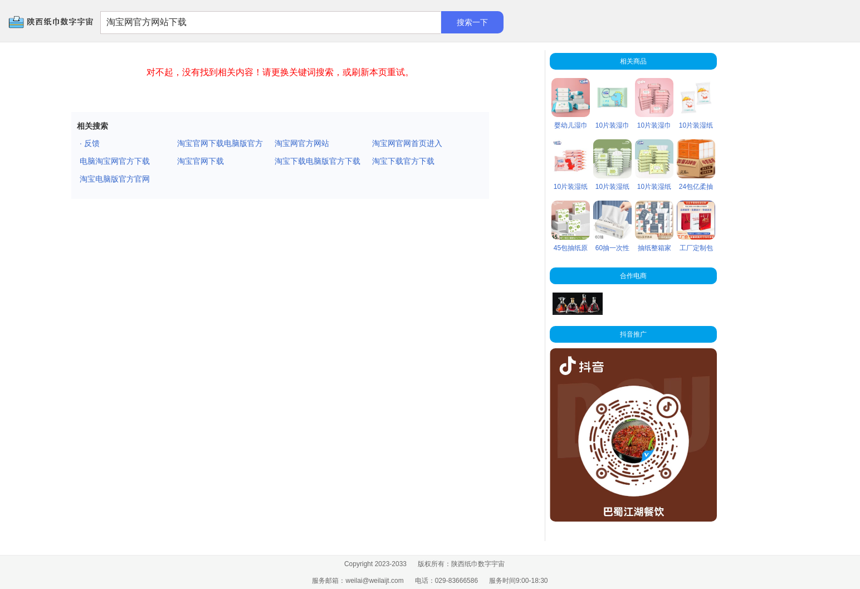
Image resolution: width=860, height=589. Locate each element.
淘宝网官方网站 (302, 143)
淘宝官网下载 (200, 161)
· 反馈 (90, 143)
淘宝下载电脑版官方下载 (317, 161)
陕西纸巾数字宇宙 (34, 22)
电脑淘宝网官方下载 (115, 161)
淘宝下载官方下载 (403, 161)
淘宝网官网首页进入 (407, 143)
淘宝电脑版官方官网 (115, 178)
